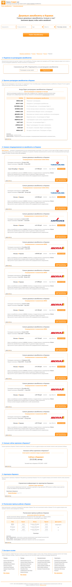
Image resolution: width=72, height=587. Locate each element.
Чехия (8, 560)
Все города (23, 574)
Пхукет (26, 567)
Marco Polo (61, 564)
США (5, 570)
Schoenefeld (63, 560)
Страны (34, 53)
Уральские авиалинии (44, 560)
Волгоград (65, 562)
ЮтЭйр (42, 565)
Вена (27, 568)
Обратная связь (43, 585)
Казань (63, 568)
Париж (29, 562)
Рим (28, 564)
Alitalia (41, 567)
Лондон (22, 562)
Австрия (10, 562)
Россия (5, 560)
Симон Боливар (12, 493)
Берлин (22, 572)
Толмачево (56, 568)
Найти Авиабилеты (36, 35)
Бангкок (25, 564)
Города (45, 53)
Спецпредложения (18, 6)
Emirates (39, 568)
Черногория (6, 567)
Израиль (12, 560)
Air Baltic (46, 565)
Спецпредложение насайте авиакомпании (61, 180)
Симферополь (24, 570)
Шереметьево (57, 567)
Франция (6, 565)
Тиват (31, 570)
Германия (11, 567)
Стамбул (22, 567)
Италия (13, 568)
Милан (26, 562)
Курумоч (56, 570)
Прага (24, 565)
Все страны (6, 573)
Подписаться (46, 70)
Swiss (48, 568)
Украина (5, 568)
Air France (41, 564)
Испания (6, 562)
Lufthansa (46, 567)
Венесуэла (39, 53)
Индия (13, 564)
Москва (22, 560)
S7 (42, 568)
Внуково (60, 562)
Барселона (26, 560)
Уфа (60, 568)
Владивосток (57, 560)
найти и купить (61, 168)
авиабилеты (23, 2)
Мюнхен (28, 565)
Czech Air (45, 568)
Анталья (26, 572)
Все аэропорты (58, 573)
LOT (38, 560)
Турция (9, 568)
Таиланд (10, 565)
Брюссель (63, 567)
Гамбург (56, 565)
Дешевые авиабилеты (25, 53)
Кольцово (56, 564)
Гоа (30, 560)
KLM (46, 562)
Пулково (56, 562)
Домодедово (61, 565)
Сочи (28, 570)
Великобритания (7, 564)
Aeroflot (39, 562)
